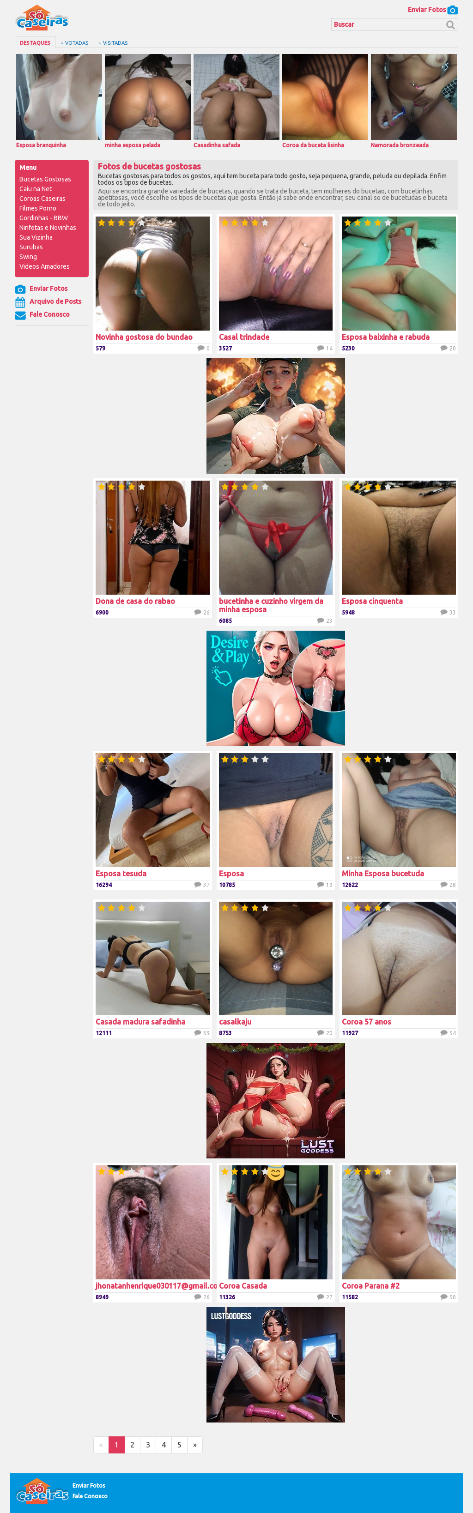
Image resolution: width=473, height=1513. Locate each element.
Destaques (35, 43)
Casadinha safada (236, 101)
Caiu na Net (35, 189)
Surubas (31, 247)
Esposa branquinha (59, 101)
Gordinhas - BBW (43, 218)
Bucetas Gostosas (45, 179)
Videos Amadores (44, 266)
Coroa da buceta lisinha (325, 101)
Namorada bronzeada (414, 101)
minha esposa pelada (148, 101)
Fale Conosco (42, 315)
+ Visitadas (112, 43)
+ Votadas (74, 43)
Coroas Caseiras (42, 198)
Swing (28, 256)
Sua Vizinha (36, 237)
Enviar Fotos (433, 9)
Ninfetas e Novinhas (47, 227)
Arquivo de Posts (48, 302)
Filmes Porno (37, 208)
